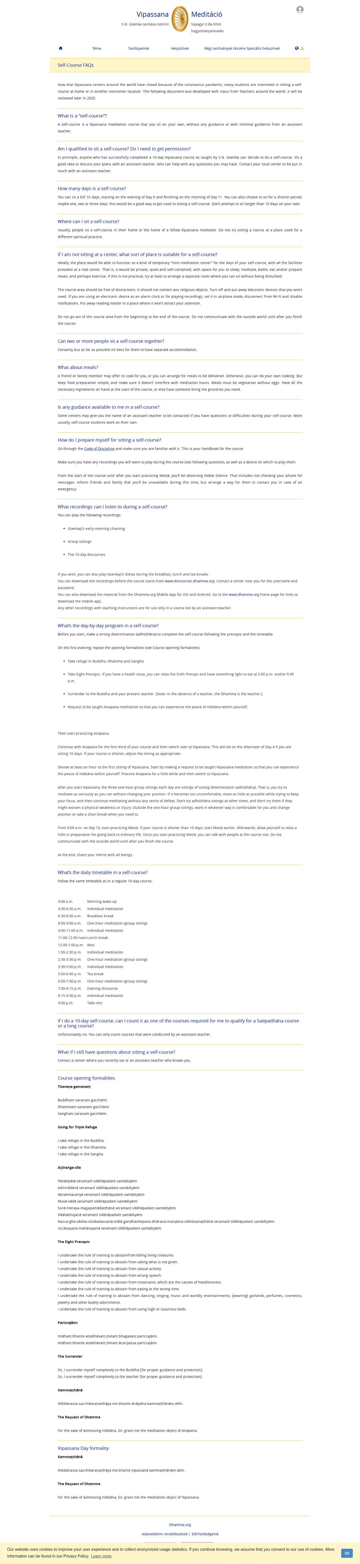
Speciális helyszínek (263, 48)
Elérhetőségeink (205, 1534)
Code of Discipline (99, 448)
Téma (96, 48)
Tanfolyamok (138, 48)
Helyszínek (180, 48)
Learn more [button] (101, 1556)
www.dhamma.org (244, 594)
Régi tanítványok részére (223, 48)
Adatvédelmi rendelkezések (165, 1534)
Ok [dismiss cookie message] (346, 1553)
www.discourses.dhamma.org (189, 581)
